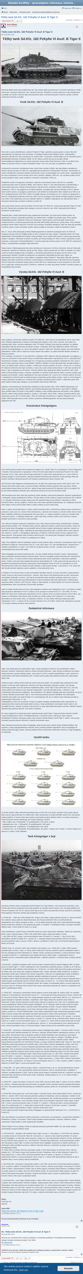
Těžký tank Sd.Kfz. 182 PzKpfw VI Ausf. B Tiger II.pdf (22, 1211)
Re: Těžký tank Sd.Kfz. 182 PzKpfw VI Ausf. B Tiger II (25, 1232)
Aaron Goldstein (12, 24)
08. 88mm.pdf (6, 1242)
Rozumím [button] (68, 1268)
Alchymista (4, 1224)
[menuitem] (4, 8)
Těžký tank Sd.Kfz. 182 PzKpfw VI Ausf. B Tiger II (29, 17)
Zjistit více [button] (23, 1270)
